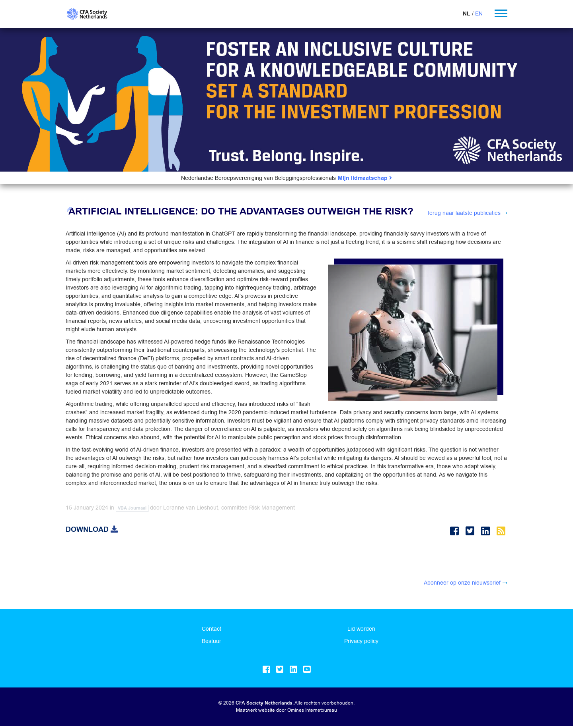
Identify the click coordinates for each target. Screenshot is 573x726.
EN (479, 13)
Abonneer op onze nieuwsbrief (462, 583)
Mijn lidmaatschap (365, 178)
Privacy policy (361, 641)
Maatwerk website (255, 710)
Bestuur (211, 641)
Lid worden (361, 629)
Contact (211, 629)
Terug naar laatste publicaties (464, 213)
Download (92, 529)
